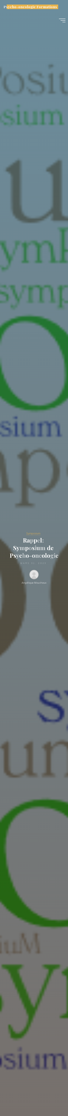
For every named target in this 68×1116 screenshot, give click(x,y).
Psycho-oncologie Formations (30, 7)
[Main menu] (62, 20)
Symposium (33, 533)
